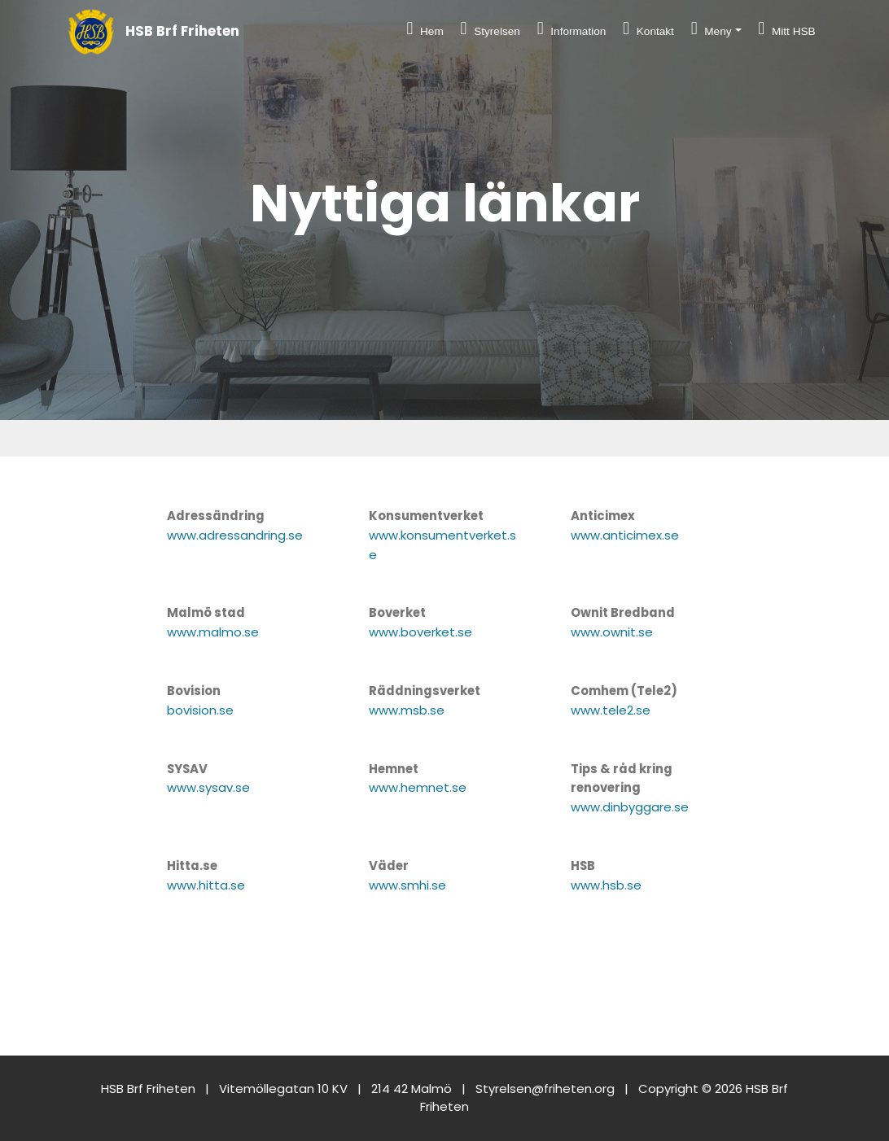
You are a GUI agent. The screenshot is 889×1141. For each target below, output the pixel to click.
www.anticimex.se (625, 535)
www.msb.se (406, 710)
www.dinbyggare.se (630, 806)
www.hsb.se (606, 885)
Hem (424, 28)
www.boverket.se (420, 631)
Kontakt (648, 28)
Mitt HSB (786, 28)
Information (572, 28)
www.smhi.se (407, 885)
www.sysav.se (208, 787)
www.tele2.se (610, 710)
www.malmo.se (213, 631)
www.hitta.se (206, 885)
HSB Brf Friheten (182, 31)
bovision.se (200, 710)
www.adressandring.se (235, 535)
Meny (711, 28)
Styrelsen (490, 28)
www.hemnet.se (417, 787)
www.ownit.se (612, 631)
